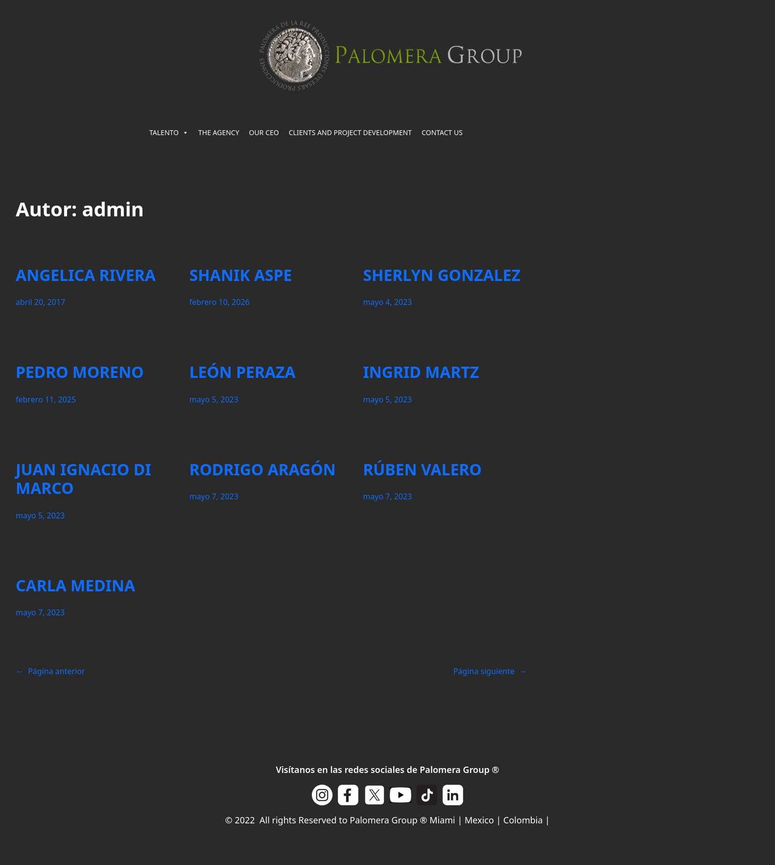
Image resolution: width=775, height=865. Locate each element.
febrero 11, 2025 (46, 399)
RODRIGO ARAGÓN (262, 469)
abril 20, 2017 (40, 302)
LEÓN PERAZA (242, 372)
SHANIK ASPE (240, 275)
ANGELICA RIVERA (86, 275)
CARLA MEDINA (75, 585)
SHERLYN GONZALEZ (441, 275)
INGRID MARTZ (421, 372)
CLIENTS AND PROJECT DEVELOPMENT (350, 132)
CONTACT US (442, 132)
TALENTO (168, 132)
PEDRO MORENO (80, 372)
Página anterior (50, 671)
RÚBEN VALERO (422, 469)
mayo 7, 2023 (213, 496)
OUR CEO (264, 132)
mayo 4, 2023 (387, 302)
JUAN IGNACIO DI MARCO (83, 479)
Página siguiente (490, 671)
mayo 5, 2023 (213, 399)
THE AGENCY (218, 132)
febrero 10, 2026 (219, 302)
